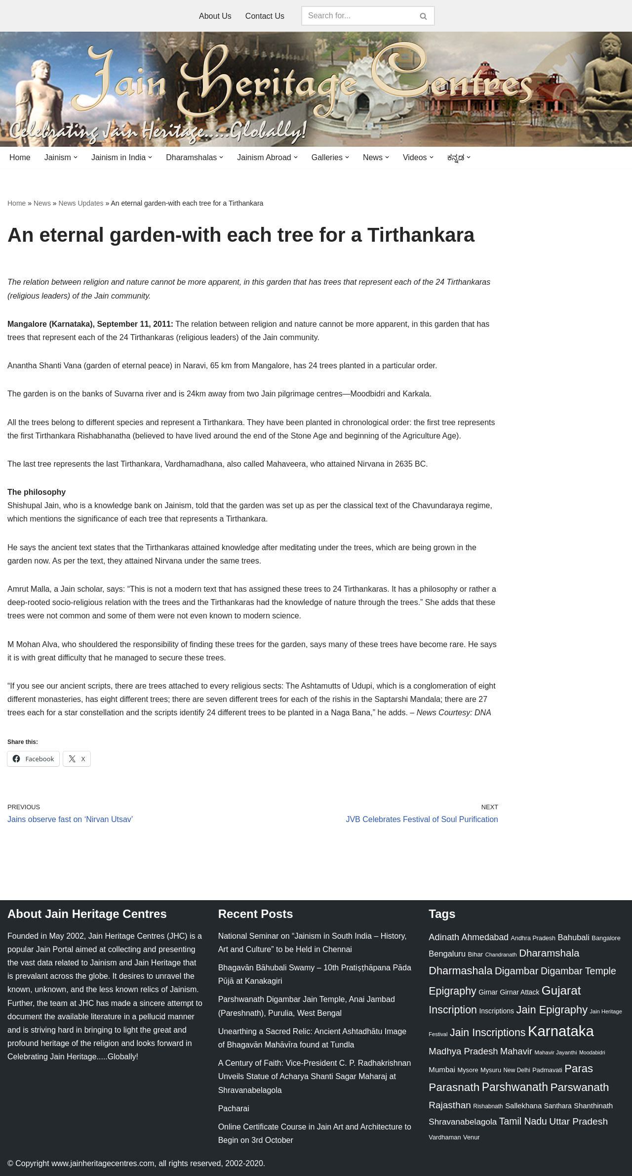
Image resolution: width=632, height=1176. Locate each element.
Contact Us (264, 16)
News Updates (81, 203)
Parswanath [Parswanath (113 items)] (579, 1087)
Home (20, 157)
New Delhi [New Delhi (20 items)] (516, 1070)
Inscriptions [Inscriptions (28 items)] (496, 1011)
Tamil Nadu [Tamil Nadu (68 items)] (523, 1121)
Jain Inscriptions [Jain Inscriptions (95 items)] (488, 1033)
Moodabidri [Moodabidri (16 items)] (592, 1052)
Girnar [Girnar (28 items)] (488, 992)
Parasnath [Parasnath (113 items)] (454, 1087)
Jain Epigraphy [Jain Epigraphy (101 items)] (552, 1009)
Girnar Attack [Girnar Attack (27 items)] (519, 992)
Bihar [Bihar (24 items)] (475, 954)
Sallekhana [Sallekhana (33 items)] (523, 1105)
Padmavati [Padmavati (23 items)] (547, 1070)
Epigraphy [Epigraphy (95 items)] (452, 991)
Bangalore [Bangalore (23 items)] (606, 938)
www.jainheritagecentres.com (102, 1163)
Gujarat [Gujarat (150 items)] (561, 990)
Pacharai (233, 1108)
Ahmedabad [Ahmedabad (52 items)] (485, 937)
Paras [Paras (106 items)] (578, 1068)
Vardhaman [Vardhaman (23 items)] (445, 1137)
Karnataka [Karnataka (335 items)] (561, 1031)
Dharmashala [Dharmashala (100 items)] (460, 970)
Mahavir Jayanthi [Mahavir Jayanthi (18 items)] (555, 1052)
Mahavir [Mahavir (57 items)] (516, 1051)
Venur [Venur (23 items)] (471, 1137)
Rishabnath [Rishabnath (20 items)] (488, 1106)
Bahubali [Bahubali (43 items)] (573, 937)
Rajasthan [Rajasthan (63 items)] (450, 1105)
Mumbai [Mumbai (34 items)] (442, 1069)
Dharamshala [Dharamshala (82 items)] (549, 952)
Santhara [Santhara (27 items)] (558, 1106)
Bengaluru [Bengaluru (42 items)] (447, 953)
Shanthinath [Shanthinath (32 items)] (593, 1106)
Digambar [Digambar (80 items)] (517, 970)
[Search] (357, 16)
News (42, 203)
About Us (215, 16)
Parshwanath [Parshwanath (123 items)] (515, 1087)
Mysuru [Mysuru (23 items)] (490, 1070)
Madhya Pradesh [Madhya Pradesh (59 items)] (463, 1051)
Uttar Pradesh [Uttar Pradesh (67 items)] (578, 1121)
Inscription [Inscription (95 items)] (453, 1010)
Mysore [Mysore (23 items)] (468, 1070)
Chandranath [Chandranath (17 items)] (501, 955)
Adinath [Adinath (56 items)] (444, 937)
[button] (76, 157)
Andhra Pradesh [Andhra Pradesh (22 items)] (533, 938)
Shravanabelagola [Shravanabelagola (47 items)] (463, 1122)
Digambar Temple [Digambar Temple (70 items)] (578, 970)
